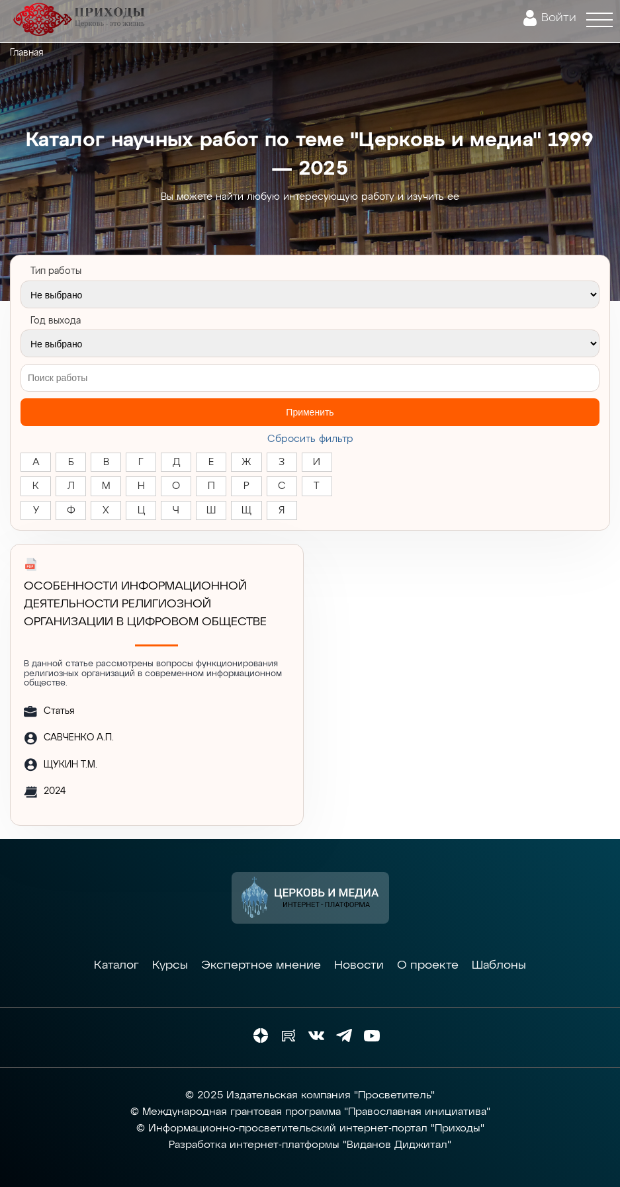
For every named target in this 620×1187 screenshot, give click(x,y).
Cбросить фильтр (310, 439)
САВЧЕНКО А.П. (79, 737)
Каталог (116, 965)
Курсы (170, 965)
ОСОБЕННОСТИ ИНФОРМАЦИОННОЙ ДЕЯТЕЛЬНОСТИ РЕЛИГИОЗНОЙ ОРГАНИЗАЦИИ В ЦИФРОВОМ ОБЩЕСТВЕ (145, 604)
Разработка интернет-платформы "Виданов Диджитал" (310, 1145)
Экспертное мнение (261, 965)
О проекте (428, 965)
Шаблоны (499, 965)
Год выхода (55, 321)
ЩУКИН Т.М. (70, 764)
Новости (359, 965)
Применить (309, 412)
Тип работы (55, 271)
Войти (558, 18)
